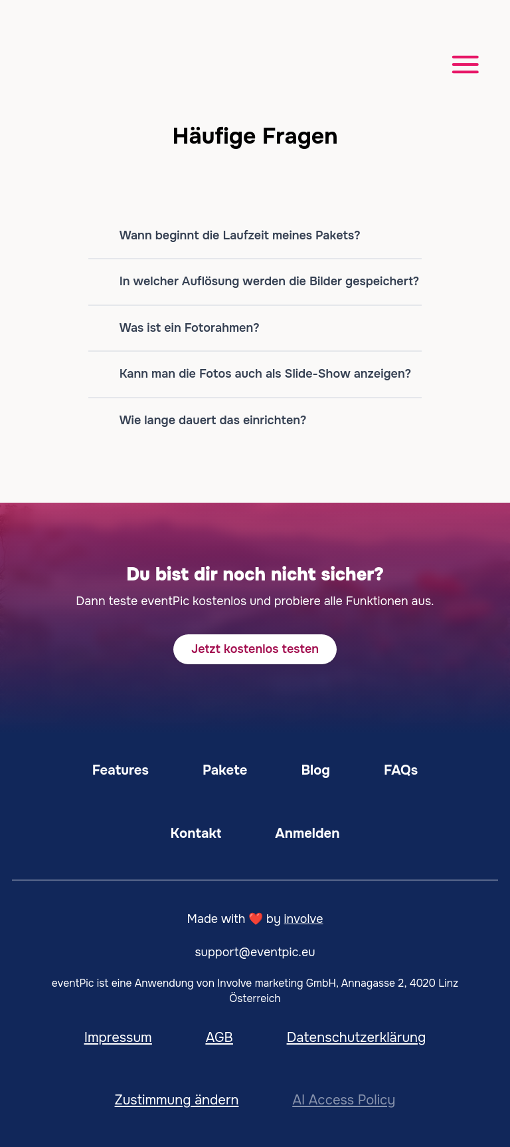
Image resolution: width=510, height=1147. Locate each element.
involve (303, 919)
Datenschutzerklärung (356, 1037)
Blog (315, 770)
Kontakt (196, 833)
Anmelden (307, 833)
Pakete (225, 770)
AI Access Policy (343, 1099)
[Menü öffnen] (459, 63)
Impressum (118, 1037)
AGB (219, 1037)
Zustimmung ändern (177, 1099)
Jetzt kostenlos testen (255, 649)
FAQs (401, 770)
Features (120, 770)
